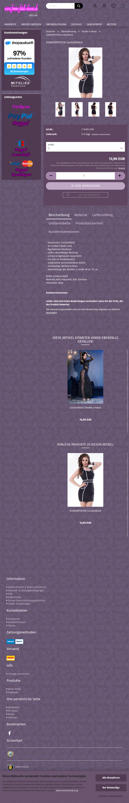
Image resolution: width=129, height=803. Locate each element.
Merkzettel (13, 707)
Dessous (76, 24)
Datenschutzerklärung (67, 790)
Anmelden (51, 312)
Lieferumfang (102, 215)
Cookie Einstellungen (18, 603)
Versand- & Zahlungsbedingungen (25, 590)
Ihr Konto (12, 710)
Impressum (13, 618)
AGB (9, 593)
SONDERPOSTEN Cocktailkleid (85, 510)
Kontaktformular (16, 622)
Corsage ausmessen (18, 673)
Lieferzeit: (51, 134)
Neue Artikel (14, 689)
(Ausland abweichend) (101, 134)
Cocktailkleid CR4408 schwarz (85, 407)
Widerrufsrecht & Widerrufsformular (26, 587)
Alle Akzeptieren (111, 777)
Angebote (10, 24)
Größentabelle (60, 223)
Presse (11, 625)
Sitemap (12, 717)
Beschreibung (59, 215)
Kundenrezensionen (64, 232)
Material (80, 215)
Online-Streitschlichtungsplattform (26, 600)
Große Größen (31, 24)
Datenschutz (14, 597)
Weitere (111, 24)
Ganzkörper (94, 24)
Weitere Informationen (111, 796)
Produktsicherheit (89, 223)
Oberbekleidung (56, 24)
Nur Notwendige (111, 787)
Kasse (10, 714)
